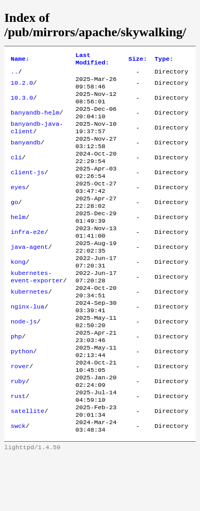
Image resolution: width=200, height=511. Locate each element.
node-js (24, 360)
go (14, 224)
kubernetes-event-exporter (37, 309)
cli (16, 172)
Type (164, 60)
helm (18, 241)
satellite (27, 462)
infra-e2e (27, 258)
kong (18, 292)
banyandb (26, 155)
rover (20, 411)
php (16, 377)
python (22, 394)
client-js (27, 189)
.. (14, 74)
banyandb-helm (35, 121)
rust (18, 445)
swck (18, 479)
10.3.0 (22, 104)
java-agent (29, 275)
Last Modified (92, 60)
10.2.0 (22, 87)
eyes (18, 206)
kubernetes (29, 326)
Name (20, 60)
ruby (18, 428)
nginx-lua (27, 343)
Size (138, 60)
